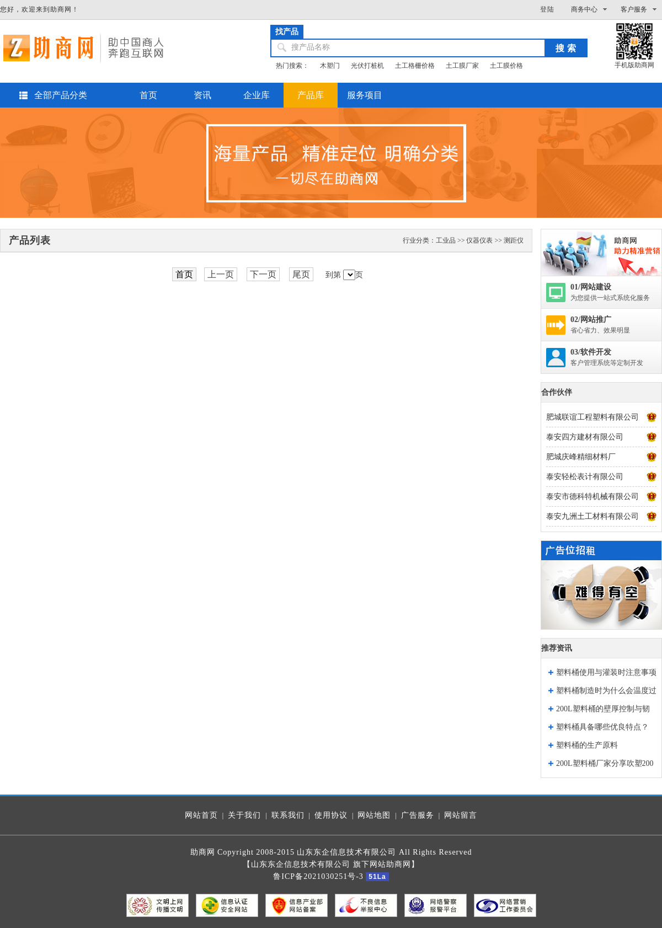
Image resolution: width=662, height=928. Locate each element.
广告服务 (417, 815)
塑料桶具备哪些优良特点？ (602, 727)
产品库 (310, 95)
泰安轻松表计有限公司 (584, 477)
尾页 (301, 274)
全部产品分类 (60, 95)
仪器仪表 (479, 240)
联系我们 (288, 815)
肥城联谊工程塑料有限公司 (592, 417)
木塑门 (330, 65)
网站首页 (201, 815)
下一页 (263, 274)
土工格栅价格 (415, 65)
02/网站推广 (590, 319)
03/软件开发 (590, 352)
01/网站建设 (590, 287)
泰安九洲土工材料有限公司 (592, 516)
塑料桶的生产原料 (587, 745)
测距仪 (514, 240)
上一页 (220, 274)
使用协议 (331, 815)
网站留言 (460, 815)
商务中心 (584, 9)
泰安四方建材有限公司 (584, 437)
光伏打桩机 (367, 65)
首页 (148, 95)
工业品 (446, 240)
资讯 (202, 95)
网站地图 (374, 815)
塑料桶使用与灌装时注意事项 (606, 672)
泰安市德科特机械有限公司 (592, 496)
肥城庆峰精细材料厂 (581, 457)
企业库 (256, 95)
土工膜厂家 (462, 65)
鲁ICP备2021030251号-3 (318, 876)
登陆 (547, 9)
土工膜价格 (506, 65)
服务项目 (364, 95)
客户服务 (634, 9)
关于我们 (244, 815)
